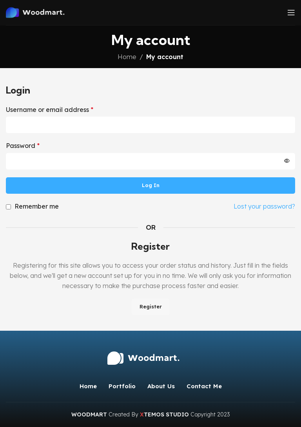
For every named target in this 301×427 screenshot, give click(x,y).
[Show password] (287, 161)
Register (151, 306)
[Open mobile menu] (291, 12)
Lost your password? (264, 206)
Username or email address (49, 110)
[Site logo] (41, 12)
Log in (151, 185)
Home (127, 57)
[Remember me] (8, 206)
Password (23, 146)
